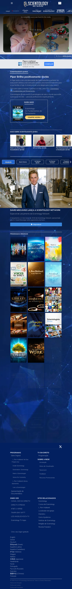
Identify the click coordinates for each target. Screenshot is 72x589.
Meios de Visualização (47, 466)
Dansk (12, 540)
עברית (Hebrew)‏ (16, 552)
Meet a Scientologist (19, 473)
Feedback (43, 474)
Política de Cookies (15, 585)
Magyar (13, 554)
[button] (70, 162)
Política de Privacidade (16, 587)
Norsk (12, 564)
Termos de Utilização (16, 583)
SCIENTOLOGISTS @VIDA (19, 72)
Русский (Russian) (16, 569)
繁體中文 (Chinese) (17, 574)
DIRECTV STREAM (18, 505)
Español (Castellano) (17, 549)
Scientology (42, 501)
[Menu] (11, 3)
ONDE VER (14, 498)
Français (13, 576)
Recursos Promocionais (47, 478)
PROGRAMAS (15, 453)
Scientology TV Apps (18, 520)
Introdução (43, 462)
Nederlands (14, 561)
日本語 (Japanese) (16, 559)
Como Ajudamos (44, 517)
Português (14, 566)
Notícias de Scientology (46, 520)
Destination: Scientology (20, 469)
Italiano (12, 557)
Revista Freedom (44, 527)
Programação (43, 456)
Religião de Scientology (46, 524)
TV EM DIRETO (43, 453)
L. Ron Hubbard (44, 507)
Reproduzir (36, 224)
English (12, 537)
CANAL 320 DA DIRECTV (20, 501)
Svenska (13, 571)
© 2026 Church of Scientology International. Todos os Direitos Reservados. (30, 580)
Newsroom (43, 470)
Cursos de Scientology (46, 504)
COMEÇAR (49, 64)
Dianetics (41, 514)
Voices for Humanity (19, 477)
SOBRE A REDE (44, 459)
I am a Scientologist (19, 487)
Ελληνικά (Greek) (16, 544)
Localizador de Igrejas (46, 511)
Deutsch (13, 542)
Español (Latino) (16, 547)
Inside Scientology (18, 466)
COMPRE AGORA (35, 117)
